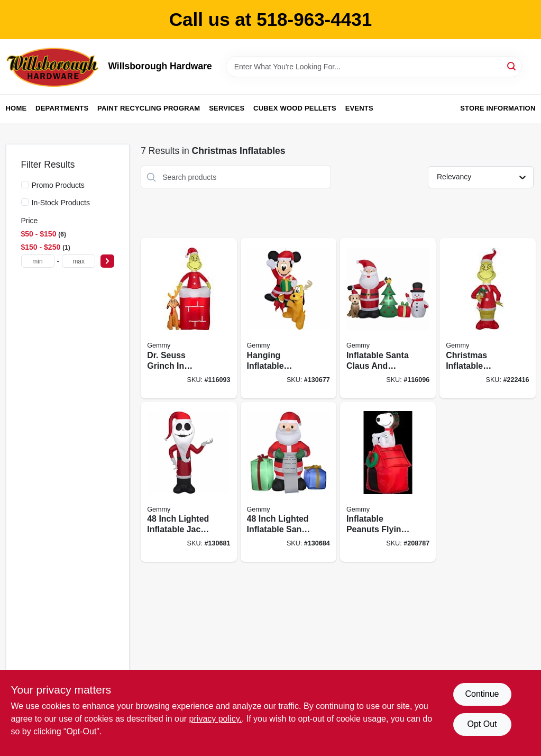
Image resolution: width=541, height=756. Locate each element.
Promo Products (58, 185)
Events (359, 108)
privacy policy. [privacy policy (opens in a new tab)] (215, 718)
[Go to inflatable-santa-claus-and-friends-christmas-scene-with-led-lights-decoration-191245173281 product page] (388, 318)
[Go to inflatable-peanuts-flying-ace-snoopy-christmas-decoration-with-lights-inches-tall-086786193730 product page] (388, 482)
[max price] (78, 261)
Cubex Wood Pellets (294, 108)
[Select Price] (107, 261)
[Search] (512, 66)
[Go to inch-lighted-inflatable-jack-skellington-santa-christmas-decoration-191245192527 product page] (188, 482)
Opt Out (482, 723)
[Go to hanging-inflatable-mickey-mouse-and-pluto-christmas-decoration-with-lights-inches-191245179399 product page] (288, 318)
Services (226, 108)
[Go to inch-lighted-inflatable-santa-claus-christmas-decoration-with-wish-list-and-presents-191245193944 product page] (288, 482)
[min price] (37, 261)
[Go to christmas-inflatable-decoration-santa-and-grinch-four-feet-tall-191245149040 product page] (487, 318)
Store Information (497, 108)
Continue (482, 693)
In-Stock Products (61, 202)
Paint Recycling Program (148, 108)
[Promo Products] (25, 184)
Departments (61, 108)
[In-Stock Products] (25, 202)
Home (16, 108)
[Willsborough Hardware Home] (53, 67)
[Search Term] (374, 66)
